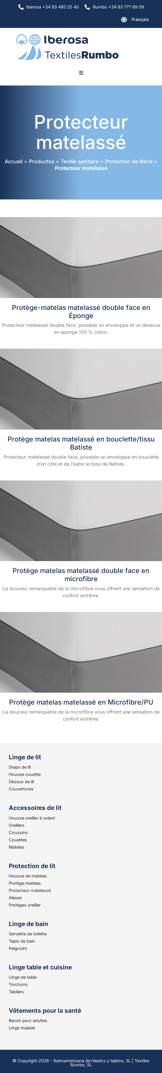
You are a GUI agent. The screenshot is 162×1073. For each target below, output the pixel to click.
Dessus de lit (21, 781)
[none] (120, 21)
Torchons (18, 984)
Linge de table (22, 977)
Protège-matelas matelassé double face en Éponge (81, 312)
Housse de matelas (28, 875)
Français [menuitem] (140, 19)
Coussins (18, 832)
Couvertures (21, 788)
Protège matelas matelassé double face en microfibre (81, 575)
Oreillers (17, 825)
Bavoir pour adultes (28, 1020)
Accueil (13, 161)
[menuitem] (120, 21)
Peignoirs (18, 948)
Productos (41, 161)
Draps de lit (20, 767)
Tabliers (16, 991)
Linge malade (22, 1027)
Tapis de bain (22, 941)
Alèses (15, 897)
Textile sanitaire (80, 161)
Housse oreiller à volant (32, 817)
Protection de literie (129, 161)
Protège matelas (25, 883)
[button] (81, 73)
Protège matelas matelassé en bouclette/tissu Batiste (81, 443)
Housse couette (25, 774)
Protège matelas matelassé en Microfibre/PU (81, 702)
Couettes (18, 839)
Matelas (16, 847)
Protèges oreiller (25, 904)
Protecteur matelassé (30, 890)
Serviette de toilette (28, 933)
